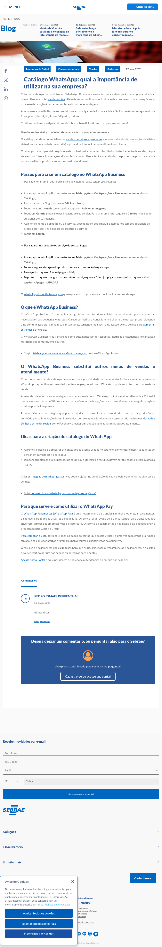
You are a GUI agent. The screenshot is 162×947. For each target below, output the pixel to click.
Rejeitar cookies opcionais (39, 923)
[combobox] (81, 771)
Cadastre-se (142, 878)
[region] (39, 910)
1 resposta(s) (45, 621)
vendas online (56, 99)
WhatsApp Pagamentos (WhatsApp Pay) (48, 513)
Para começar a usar (33, 535)
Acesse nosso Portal (33, 559)
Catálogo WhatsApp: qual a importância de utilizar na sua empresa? (80, 83)
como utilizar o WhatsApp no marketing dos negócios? (63, 493)
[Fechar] (72, 881)
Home (6, 18)
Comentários (29, 580)
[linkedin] (79, 934)
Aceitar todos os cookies (39, 913)
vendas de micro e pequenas (84, 139)
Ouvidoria (81, 916)
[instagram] (90, 934)
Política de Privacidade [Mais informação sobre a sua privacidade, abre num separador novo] (57, 904)
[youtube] (84, 934)
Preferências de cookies (39, 933)
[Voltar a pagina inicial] (81, 7)
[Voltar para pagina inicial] (81, 810)
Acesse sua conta (145, 6)
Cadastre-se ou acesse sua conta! (88, 676)
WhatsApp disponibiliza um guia (43, 294)
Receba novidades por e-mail (81, 794)
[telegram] (95, 934)
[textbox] (83, 770)
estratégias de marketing (43, 476)
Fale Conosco (81, 914)
